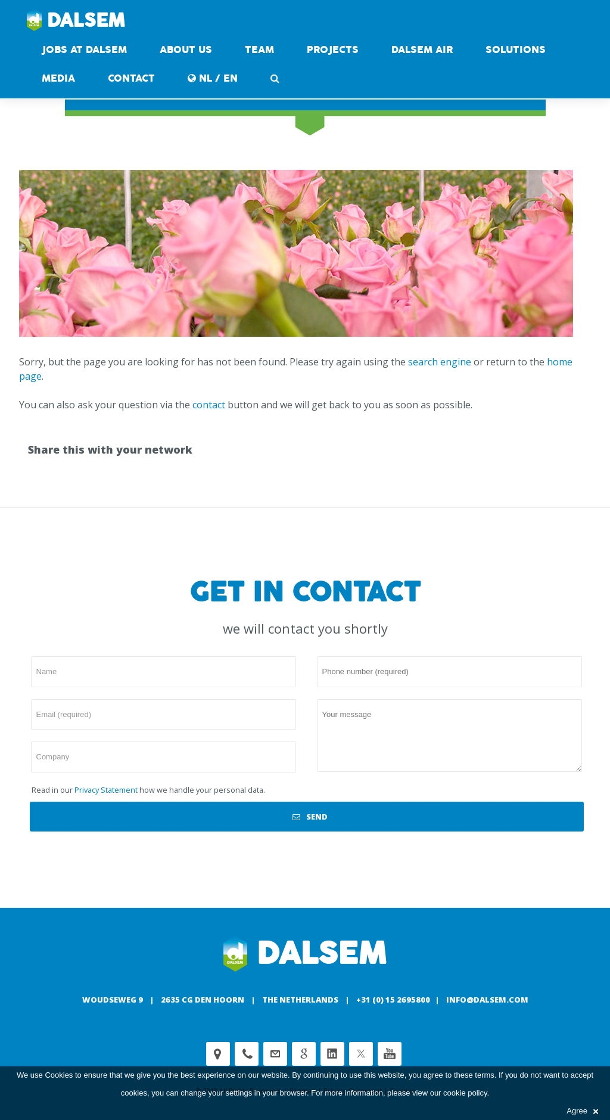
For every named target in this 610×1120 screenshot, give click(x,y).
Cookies (59, 1075)
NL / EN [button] (213, 78)
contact (131, 78)
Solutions (515, 49)
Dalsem (76, 21)
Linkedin (332, 1054)
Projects (333, 49)
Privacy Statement (106, 789)
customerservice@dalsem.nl (275, 1054)
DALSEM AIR (422, 49)
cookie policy (465, 1092)
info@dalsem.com (487, 999)
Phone (247, 1054)
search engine (439, 361)
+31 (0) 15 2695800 (393, 999)
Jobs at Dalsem (84, 49)
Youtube (390, 1054)
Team (259, 49)
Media (58, 78)
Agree (582, 1110)
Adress (218, 1054)
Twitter (361, 1054)
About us (186, 49)
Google (304, 1054)
